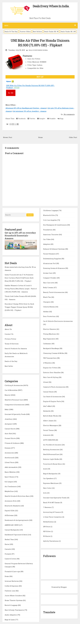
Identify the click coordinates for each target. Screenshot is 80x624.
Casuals (8, 549)
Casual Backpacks (12, 529)
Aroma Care (48, 273)
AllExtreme (9, 515)
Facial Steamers (49, 253)
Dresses (8, 447)
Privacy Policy (10, 338)
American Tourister (51, 234)
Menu (40, 25)
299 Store (47, 526)
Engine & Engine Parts (52, 401)
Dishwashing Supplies (52, 258)
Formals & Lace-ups (13, 571)
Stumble (51, 118)
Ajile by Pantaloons (51, 541)
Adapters (47, 244)
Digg (60, 118)
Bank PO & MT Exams (51, 502)
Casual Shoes (48, 391)
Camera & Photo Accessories (54, 387)
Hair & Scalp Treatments (14, 610)
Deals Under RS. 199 (68, 31)
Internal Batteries (12, 581)
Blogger (64, 587)
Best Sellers (37, 31)
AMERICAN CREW (12, 525)
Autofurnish (10, 457)
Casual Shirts (10, 428)
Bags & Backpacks (50, 473)
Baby (7, 409)
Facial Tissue (48, 430)
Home (40, 137)
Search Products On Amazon (16, 348)
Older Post (73, 137)
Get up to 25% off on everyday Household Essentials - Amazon (20, 235)
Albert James (48, 420)
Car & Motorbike (11, 390)
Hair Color (47, 488)
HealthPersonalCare (51, 454)
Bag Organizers (49, 338)
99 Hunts (47, 536)
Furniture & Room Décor (52, 464)
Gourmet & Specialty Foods (15, 414)
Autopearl (9, 423)
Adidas (46, 311)
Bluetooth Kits (49, 215)
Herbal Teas (9, 539)
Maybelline (9, 491)
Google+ (41, 118)
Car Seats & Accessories (52, 396)
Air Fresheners (11, 486)
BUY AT (40, 77)
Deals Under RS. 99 (51, 31)
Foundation (48, 229)
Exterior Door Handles (52, 372)
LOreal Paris (10, 462)
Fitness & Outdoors (12, 443)
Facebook (21, 118)
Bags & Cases (10, 619)
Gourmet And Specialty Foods (55, 497)
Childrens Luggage (50, 210)
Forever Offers (25, 31)
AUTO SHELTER (49, 440)
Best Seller (9, 366)
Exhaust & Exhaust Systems (54, 249)
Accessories (9, 452)
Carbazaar (47, 343)
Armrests (47, 435)
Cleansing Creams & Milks (53, 353)
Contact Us (9, 334)
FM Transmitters (50, 358)
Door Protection (49, 316)
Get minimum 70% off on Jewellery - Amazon (29, 111)
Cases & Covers (11, 558)
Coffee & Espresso (12, 585)
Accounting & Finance (52, 512)
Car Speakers (48, 478)
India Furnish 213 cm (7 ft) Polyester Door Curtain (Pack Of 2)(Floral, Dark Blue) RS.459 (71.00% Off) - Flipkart (19, 277)
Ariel (45, 469)
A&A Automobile (11, 467)
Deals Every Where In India (51, 6)
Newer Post (7, 137)
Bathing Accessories (51, 449)
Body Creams (48, 287)
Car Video (47, 239)
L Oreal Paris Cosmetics (52, 517)
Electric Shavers (49, 329)
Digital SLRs (10, 510)
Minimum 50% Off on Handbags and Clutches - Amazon (26, 108)
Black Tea (47, 297)
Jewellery (9, 419)
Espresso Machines (51, 483)
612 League (9, 481)
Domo (7, 576)
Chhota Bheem (49, 306)
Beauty (8, 394)
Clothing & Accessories (14, 385)
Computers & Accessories (15, 404)
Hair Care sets (49, 282)
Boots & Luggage (11, 605)
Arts (45, 493)
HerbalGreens (48, 521)
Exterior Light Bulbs (51, 459)
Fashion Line (10, 590)
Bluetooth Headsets (12, 505)
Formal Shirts (10, 438)
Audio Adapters (11, 614)
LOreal (46, 382)
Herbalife (47, 411)
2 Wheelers (47, 363)
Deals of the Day (11, 361)
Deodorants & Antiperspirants (17, 520)
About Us (8, 329)
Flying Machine (49, 334)
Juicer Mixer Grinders (13, 595)
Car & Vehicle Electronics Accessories (58, 321)
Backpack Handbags (51, 348)
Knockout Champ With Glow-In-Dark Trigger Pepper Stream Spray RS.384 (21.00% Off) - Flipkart (19, 306)
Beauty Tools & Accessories (54, 292)
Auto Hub (8, 433)
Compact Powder (50, 278)
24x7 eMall (47, 406)
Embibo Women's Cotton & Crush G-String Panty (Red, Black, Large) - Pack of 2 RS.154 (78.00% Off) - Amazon (21, 288)
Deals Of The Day (11, 31)
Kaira (7, 544)
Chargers (47, 302)
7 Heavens (47, 507)
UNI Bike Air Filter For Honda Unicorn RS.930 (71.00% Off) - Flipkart (40, 42)
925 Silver (47, 531)
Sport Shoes (9, 476)
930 (10, 93)
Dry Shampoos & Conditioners (55, 225)
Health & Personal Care (14, 399)
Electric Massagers (50, 425)
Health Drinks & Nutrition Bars (17, 496)
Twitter (31, 118)
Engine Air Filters (50, 367)
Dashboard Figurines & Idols (16, 534)
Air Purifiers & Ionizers (52, 444)
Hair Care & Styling (51, 377)
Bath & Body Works (50, 416)
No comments (69, 114)
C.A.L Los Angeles (50, 220)
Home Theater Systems (14, 600)
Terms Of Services (12, 343)
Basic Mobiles (10, 472)
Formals (8, 553)
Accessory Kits (11, 500)
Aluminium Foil (49, 263)
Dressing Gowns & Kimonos (54, 268)
